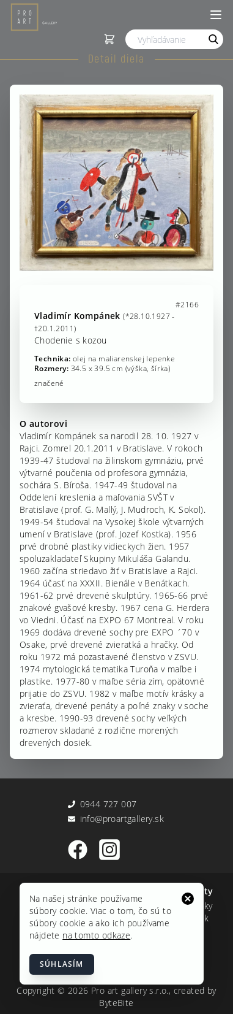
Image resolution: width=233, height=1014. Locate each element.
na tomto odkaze (96, 935)
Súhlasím (62, 964)
